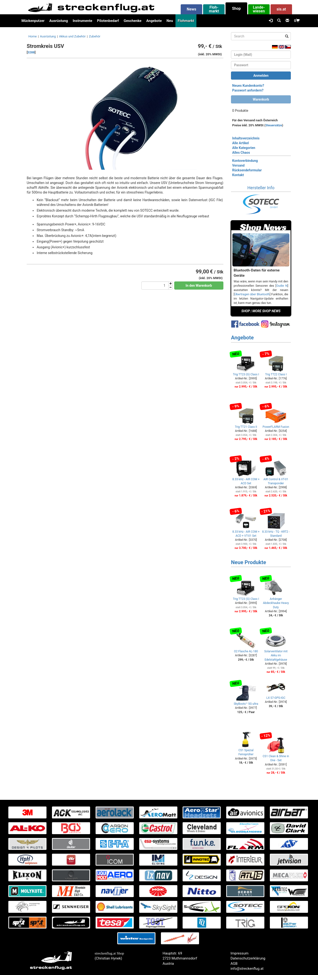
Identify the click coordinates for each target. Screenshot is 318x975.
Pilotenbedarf (108, 21)
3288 (31, 52)
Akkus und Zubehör (72, 36)
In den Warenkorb (199, 285)
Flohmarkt (186, 21)
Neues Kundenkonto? (248, 85)
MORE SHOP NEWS (266, 311)
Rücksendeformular (247, 170)
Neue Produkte (248, 562)
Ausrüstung (58, 21)
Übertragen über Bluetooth (252, 294)
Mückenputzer (33, 21)
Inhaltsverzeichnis (246, 138)
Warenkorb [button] (261, 99)
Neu (169, 21)
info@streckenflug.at (247, 968)
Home (32, 36)
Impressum (239, 953)
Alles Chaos (241, 152)
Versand (238, 165)
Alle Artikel (240, 143)
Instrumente (82, 21)
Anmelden (261, 75)
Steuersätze (273, 125)
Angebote (154, 21)
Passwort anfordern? (247, 90)
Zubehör (94, 36)
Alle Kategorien (243, 148)
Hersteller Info (260, 187)
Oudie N (281, 285)
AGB (234, 963)
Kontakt (238, 175)
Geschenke (133, 21)
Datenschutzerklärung (248, 958)
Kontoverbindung (245, 161)
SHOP (245, 311)
